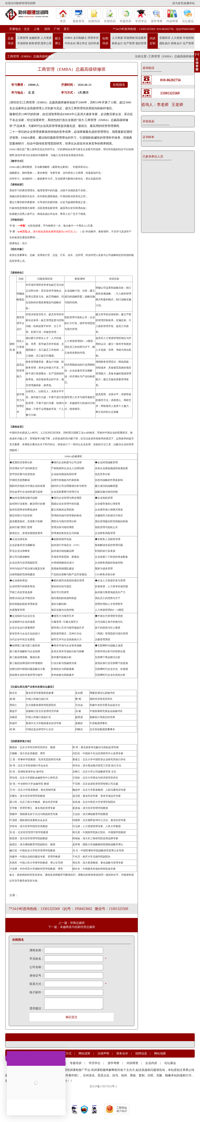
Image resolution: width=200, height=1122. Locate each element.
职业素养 (140, 37)
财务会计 (117, 43)
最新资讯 (78, 16)
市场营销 (22, 43)
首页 (63, 16)
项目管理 (140, 43)
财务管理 (34, 43)
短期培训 (94, 16)
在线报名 (119, 84)
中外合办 (70, 43)
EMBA (68, 37)
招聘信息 (141, 1053)
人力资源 (46, 37)
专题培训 (125, 16)
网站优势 (84, 1053)
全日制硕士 (80, 37)
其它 (67, 29)
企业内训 (151, 1063)
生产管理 (129, 43)
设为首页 (177, 3)
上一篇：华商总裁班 (71, 922)
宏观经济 (164, 37)
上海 (36, 29)
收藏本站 (189, 3)
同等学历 (93, 37)
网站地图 (160, 1053)
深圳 (46, 29)
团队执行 (164, 43)
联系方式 (65, 1053)
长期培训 (110, 16)
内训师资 (172, 16)
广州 (57, 29)
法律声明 (103, 1053)
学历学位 (141, 16)
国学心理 (46, 43)
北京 (27, 29)
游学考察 (156, 16)
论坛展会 (188, 16)
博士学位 (81, 43)
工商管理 (22, 37)
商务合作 (122, 1053)
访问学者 (93, 43)
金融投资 (34, 37)
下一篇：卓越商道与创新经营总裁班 (71, 927)
